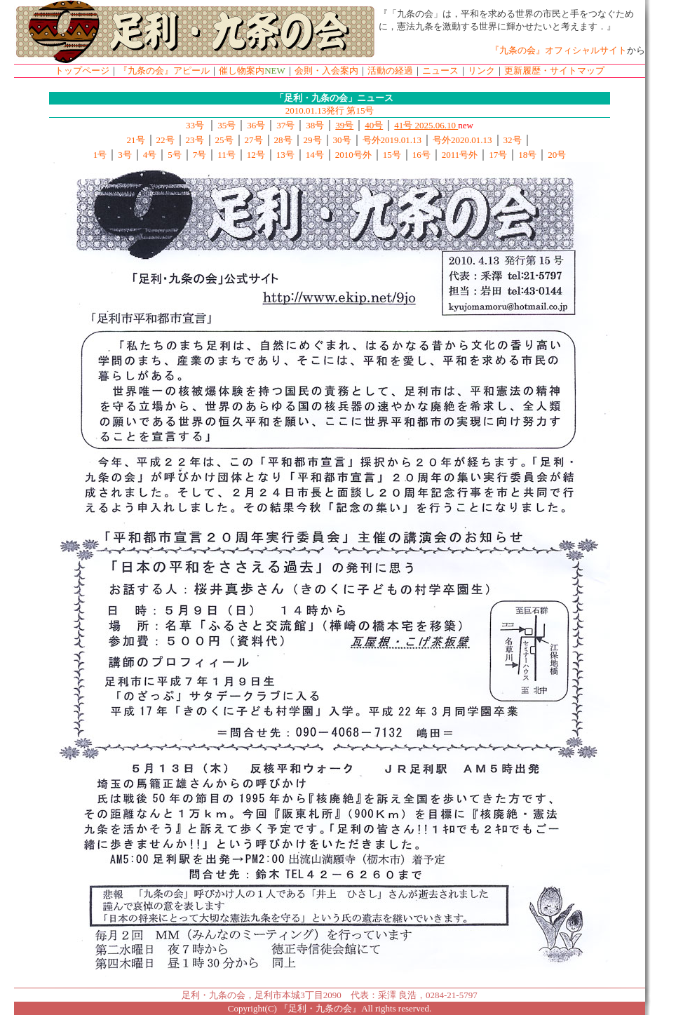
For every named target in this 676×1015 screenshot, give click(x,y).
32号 (512, 140)
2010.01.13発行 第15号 (329, 110)
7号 (200, 154)
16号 (421, 154)
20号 (557, 154)
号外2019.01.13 (392, 140)
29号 (313, 140)
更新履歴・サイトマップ (554, 70)
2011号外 (460, 154)
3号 (125, 154)
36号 (256, 125)
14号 (315, 154)
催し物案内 (241, 70)
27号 (254, 140)
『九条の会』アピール (164, 70)
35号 (226, 125)
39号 (344, 125)
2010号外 (353, 154)
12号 (256, 154)
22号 (165, 140)
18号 (527, 154)
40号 (374, 125)
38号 (315, 125)
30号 (342, 140)
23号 (195, 140)
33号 (196, 125)
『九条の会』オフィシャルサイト (558, 50)
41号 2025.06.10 (426, 125)
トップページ (82, 70)
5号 (175, 154)
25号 (224, 140)
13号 (285, 154)
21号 (136, 140)
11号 (226, 154)
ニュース (440, 70)
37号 (285, 125)
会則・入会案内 (326, 70)
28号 (283, 140)
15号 (392, 154)
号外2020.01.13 (462, 140)
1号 (100, 154)
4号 (150, 154)
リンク (481, 70)
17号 (498, 154)
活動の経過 (390, 70)
